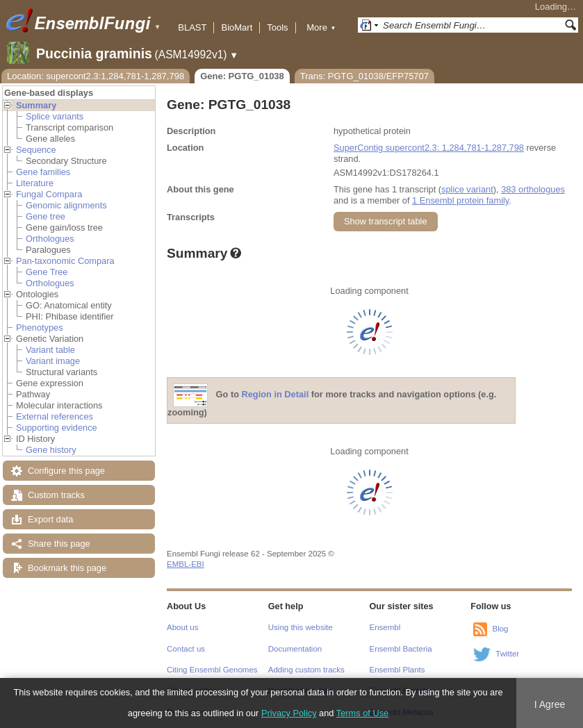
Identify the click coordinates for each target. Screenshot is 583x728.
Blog (500, 628)
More (321, 27)
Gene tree (45, 216)
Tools (277, 27)
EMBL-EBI (185, 564)
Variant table (50, 350)
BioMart (236, 27)
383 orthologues (533, 189)
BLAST (192, 27)
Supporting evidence (56, 427)
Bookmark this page (67, 568)
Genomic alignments (66, 205)
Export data (50, 519)
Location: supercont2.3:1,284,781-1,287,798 (95, 76)
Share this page (59, 543)
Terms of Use (362, 713)
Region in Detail (275, 395)
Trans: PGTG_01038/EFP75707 (364, 76)
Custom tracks (56, 495)
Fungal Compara (49, 194)
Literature (35, 183)
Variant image (53, 361)
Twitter (507, 654)
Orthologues (50, 238)
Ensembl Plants (397, 669)
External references (54, 416)
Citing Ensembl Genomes (212, 669)
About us (182, 627)
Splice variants (54, 116)
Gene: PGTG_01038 (242, 76)
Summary (36, 105)
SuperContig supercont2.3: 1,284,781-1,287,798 (429, 147)
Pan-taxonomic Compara (65, 261)
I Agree (550, 704)
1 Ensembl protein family (460, 200)
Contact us (186, 649)
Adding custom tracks (306, 669)
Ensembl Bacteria (401, 649)
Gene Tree (46, 272)
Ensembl (385, 627)
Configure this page (66, 470)
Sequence (36, 149)
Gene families (43, 172)
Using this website (300, 627)
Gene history (51, 450)
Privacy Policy (289, 713)
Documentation (295, 649)
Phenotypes (39, 327)
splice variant (467, 189)
